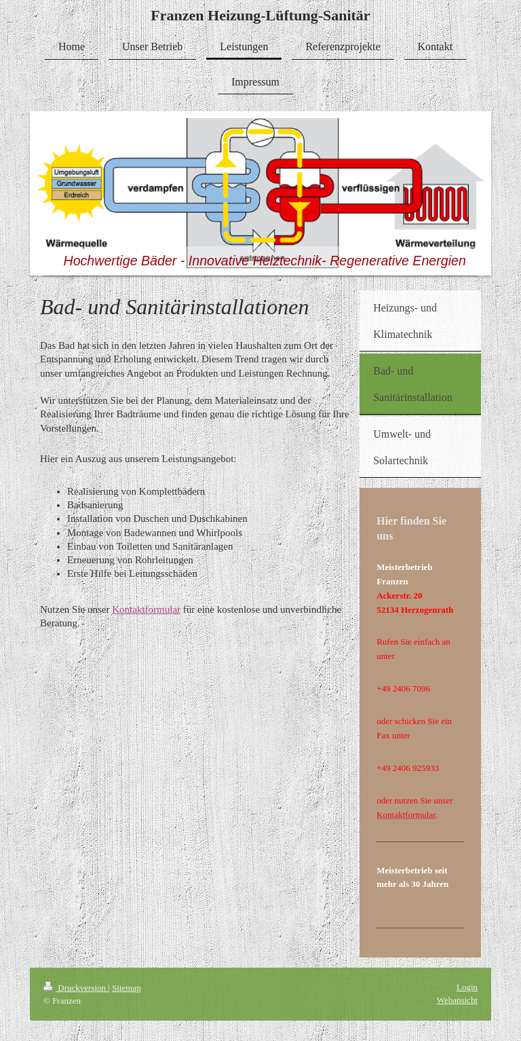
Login (467, 987)
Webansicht (457, 1000)
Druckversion (75, 988)
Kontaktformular (146, 609)
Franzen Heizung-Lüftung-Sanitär (260, 15)
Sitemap (126, 988)
